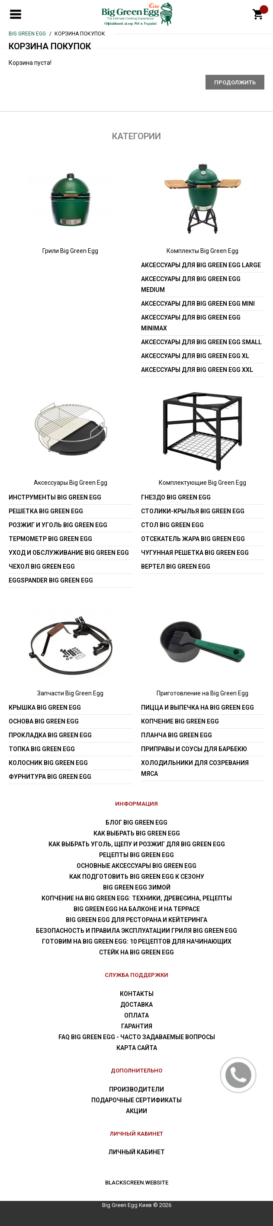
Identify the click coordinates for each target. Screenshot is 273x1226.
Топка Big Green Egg (42, 749)
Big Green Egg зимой (136, 887)
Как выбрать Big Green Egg (136, 833)
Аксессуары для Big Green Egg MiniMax (191, 323)
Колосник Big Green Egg (48, 762)
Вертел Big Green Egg (175, 566)
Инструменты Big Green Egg (55, 497)
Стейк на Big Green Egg (136, 952)
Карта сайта (136, 1047)
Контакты (137, 993)
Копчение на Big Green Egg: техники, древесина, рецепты (137, 898)
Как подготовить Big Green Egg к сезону (136, 876)
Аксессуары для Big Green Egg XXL (197, 369)
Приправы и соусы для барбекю (194, 749)
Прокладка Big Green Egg (50, 735)
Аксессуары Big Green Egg (70, 482)
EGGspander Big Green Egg (51, 580)
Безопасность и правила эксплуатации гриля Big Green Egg (136, 930)
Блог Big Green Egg (136, 822)
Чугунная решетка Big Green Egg (195, 552)
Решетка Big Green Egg (46, 511)
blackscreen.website (136, 1182)
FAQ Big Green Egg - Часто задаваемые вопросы (136, 1037)
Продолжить (235, 82)
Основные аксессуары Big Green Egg (136, 865)
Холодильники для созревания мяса (195, 768)
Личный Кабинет (136, 1152)
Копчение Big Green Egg (180, 721)
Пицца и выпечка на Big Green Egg (197, 707)
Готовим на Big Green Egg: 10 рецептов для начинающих (136, 941)
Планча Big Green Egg (176, 735)
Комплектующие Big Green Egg (202, 482)
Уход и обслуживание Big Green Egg (69, 552)
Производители (136, 1089)
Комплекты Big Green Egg (202, 250)
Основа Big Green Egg (44, 721)
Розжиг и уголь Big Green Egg (58, 525)
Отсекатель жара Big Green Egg (193, 538)
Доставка (136, 1004)
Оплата (136, 1015)
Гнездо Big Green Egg (176, 497)
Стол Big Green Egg (172, 525)
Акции (136, 1111)
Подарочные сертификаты (136, 1100)
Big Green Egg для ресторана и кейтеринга (136, 919)
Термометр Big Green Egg (50, 538)
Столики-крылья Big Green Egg (192, 511)
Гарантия (136, 1026)
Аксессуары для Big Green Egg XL (195, 355)
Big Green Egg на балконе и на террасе (137, 909)
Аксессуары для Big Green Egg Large (201, 265)
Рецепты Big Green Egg (136, 854)
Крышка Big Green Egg (45, 707)
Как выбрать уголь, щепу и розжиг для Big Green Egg (136, 844)
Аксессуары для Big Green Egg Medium (191, 284)
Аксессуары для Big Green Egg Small (201, 342)
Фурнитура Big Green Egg (50, 776)
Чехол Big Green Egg (42, 566)
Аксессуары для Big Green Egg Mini (198, 303)
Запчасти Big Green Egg (70, 693)
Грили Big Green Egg (70, 250)
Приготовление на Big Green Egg (202, 693)
